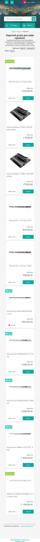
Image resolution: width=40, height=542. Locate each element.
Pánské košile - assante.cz (20, 539)
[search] (34, 19)
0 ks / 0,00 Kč (31, 2)
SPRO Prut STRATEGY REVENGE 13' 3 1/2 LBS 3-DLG (20, 495)
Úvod (13, 31)
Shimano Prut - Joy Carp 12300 (20, 266)
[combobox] (23, 48)
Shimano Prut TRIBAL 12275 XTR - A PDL (20, 448)
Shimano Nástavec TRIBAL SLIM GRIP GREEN (20, 175)
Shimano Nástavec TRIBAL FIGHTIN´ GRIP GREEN (20, 128)
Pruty (19, 31)
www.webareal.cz (27, 526)
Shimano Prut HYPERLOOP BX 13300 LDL (20, 401)
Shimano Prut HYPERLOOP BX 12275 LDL (20, 355)
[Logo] (18, 10)
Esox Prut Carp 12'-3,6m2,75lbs (20, 81)
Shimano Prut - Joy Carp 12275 (20, 220)
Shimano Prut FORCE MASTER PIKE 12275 (19, 312)
